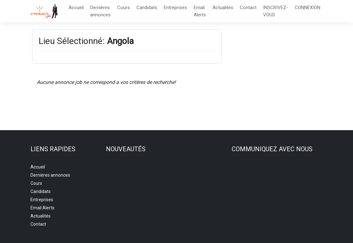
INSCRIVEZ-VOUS (275, 11)
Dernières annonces (100, 11)
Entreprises (175, 7)
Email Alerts (200, 11)
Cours (123, 7)
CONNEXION (307, 7)
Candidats (146, 7)
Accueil (76, 7)
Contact (248, 7)
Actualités (222, 7)
